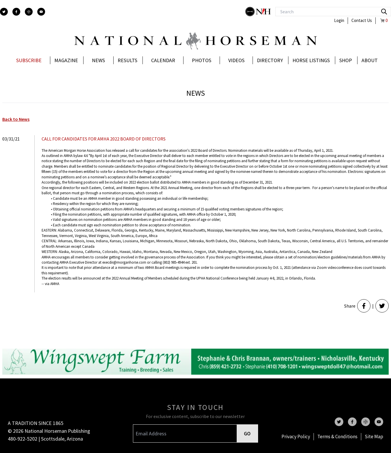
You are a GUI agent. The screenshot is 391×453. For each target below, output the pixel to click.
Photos (201, 60)
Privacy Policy (295, 436)
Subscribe (29, 60)
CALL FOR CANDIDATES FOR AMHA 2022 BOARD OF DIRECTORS (104, 139)
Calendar (163, 60)
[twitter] (4, 12)
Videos (236, 60)
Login (339, 20)
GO (247, 433)
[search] (384, 11)
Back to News (15, 119)
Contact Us (361, 20)
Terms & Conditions (337, 436)
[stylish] (250, 11)
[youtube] (41, 12)
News (98, 60)
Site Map (374, 436)
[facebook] (16, 12)
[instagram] (29, 12)
